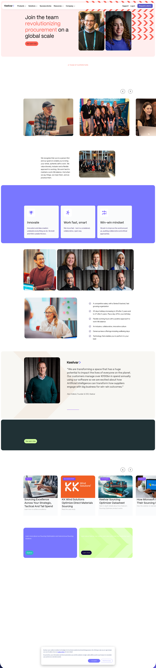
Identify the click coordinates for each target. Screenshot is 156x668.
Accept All (94, 660)
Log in (132, 6)
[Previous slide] (123, 91)
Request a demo (145, 6)
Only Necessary (106, 660)
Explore (29, 553)
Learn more (86, 553)
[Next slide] (130, 91)
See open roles (32, 44)
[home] (9, 6)
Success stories (45, 6)
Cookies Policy (61, 652)
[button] (21, 6)
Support (125, 6)
